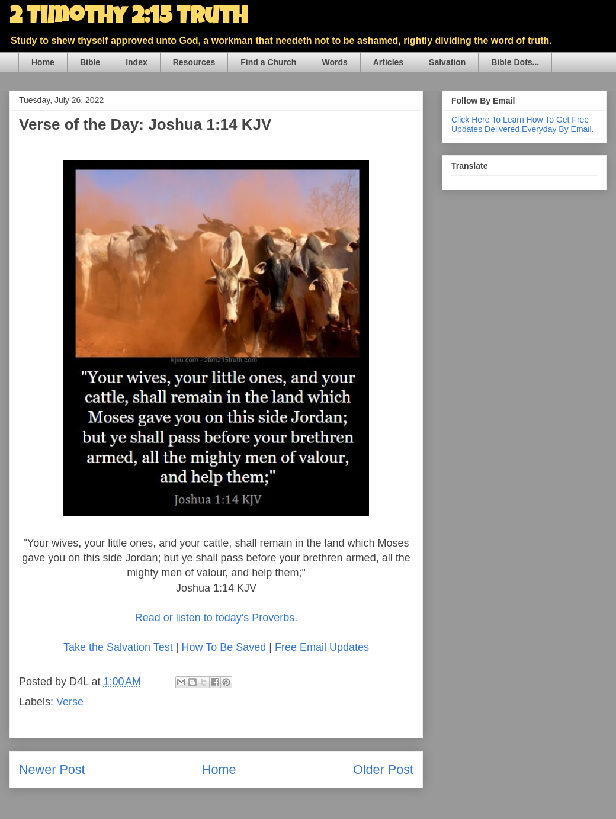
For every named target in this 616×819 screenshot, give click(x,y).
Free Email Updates (322, 647)
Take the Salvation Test (118, 647)
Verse (70, 702)
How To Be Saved (223, 647)
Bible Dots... (515, 62)
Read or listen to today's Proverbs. (216, 618)
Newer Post (52, 769)
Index (136, 62)
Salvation (447, 62)
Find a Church (268, 62)
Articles (388, 62)
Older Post (383, 769)
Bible (90, 62)
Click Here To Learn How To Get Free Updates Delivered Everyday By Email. (522, 124)
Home (42, 62)
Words (334, 62)
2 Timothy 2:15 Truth (128, 18)
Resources (194, 62)
